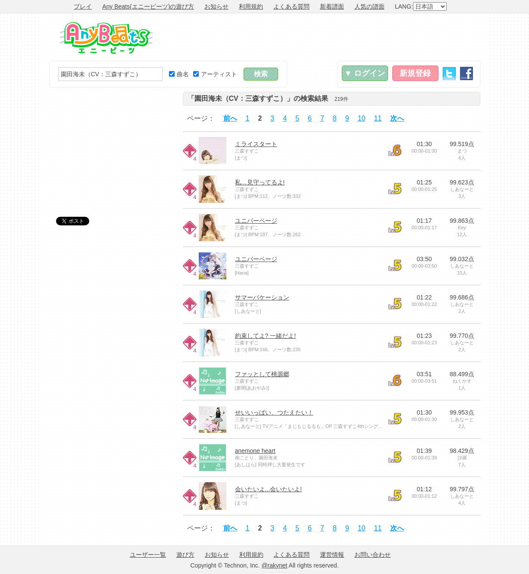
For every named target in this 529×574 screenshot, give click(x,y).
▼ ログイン (364, 73)
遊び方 (185, 554)
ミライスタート (256, 143)
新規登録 (415, 73)
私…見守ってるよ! (260, 182)
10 (362, 118)
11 (378, 118)
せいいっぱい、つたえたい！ (274, 412)
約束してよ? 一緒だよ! (265, 335)
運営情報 (332, 554)
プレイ (83, 6)
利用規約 (251, 6)
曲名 (179, 74)
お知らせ (216, 6)
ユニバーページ (256, 220)
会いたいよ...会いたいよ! (268, 489)
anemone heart (255, 450)
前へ (230, 118)
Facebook (466, 73)
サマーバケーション (262, 297)
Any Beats (106, 38)
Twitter (449, 73)
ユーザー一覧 (148, 554)
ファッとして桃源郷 (262, 374)
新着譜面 (332, 6)
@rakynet (274, 565)
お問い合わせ (372, 554)
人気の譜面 (369, 6)
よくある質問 (291, 6)
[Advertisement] (323, 37)
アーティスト (215, 74)
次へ (397, 118)
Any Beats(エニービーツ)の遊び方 (148, 6)
